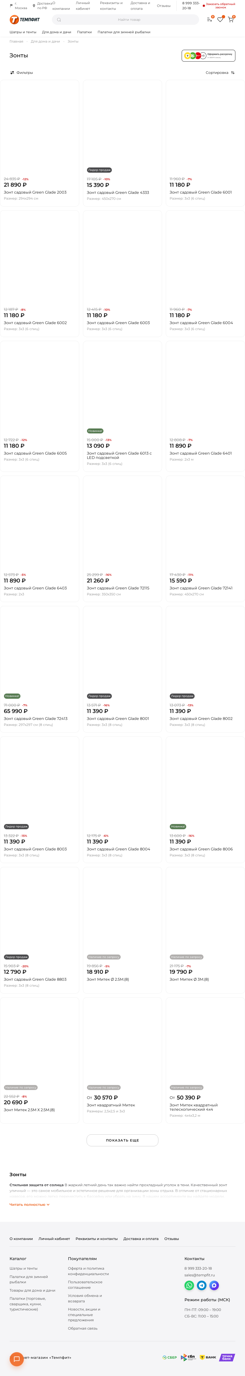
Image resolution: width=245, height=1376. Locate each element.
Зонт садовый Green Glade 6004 (201, 323)
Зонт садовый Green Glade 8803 (35, 979)
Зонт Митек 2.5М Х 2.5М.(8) (29, 1110)
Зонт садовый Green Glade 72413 (35, 718)
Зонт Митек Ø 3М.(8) (189, 979)
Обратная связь (82, 1328)
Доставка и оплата (141, 1238)
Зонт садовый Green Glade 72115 (118, 588)
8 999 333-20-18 (191, 5)
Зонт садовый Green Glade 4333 (118, 192)
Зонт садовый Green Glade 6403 (35, 588)
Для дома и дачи (56, 32)
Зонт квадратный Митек (111, 1105)
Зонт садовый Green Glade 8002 (201, 718)
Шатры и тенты (23, 32)
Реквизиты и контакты (97, 1238)
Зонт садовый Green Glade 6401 (201, 453)
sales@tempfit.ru (199, 1275)
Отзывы (164, 6)
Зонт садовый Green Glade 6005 (35, 453)
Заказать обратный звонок (219, 5)
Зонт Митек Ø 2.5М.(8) (108, 979)
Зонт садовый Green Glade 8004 (118, 849)
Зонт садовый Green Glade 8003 (35, 849)
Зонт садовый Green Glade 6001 (201, 192)
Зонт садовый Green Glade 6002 (35, 323)
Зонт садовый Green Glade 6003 (118, 323)
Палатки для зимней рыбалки (124, 32)
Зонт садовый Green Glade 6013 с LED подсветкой (119, 455)
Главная (16, 41)
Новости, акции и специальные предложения (84, 1314)
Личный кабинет (54, 1238)
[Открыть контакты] (17, 1359)
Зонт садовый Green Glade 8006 (201, 849)
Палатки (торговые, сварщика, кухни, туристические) (28, 1303)
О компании (21, 1238)
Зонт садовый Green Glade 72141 (201, 588)
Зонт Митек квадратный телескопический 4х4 (194, 1107)
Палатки (84, 32)
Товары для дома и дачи (32, 1290)
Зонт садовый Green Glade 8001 (118, 718)
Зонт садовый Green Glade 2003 (35, 192)
